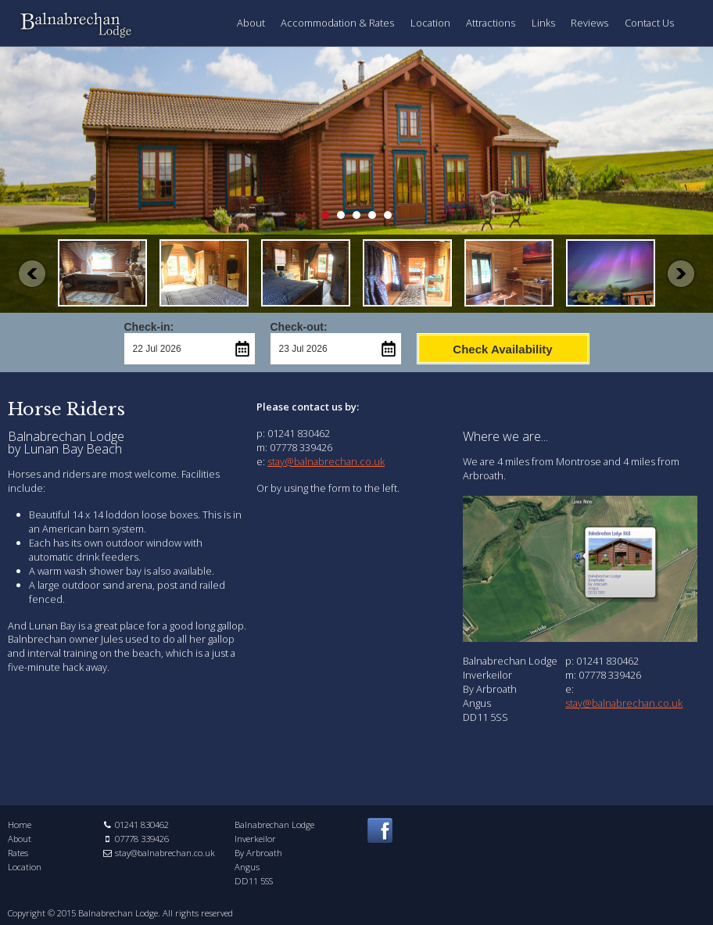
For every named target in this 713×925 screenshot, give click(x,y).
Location (430, 23)
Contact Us (649, 23)
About (251, 23)
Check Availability (502, 349)
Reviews (589, 23)
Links (543, 23)
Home (19, 824)
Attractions (490, 23)
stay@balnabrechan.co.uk (326, 461)
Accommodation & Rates (337, 23)
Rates (18, 853)
